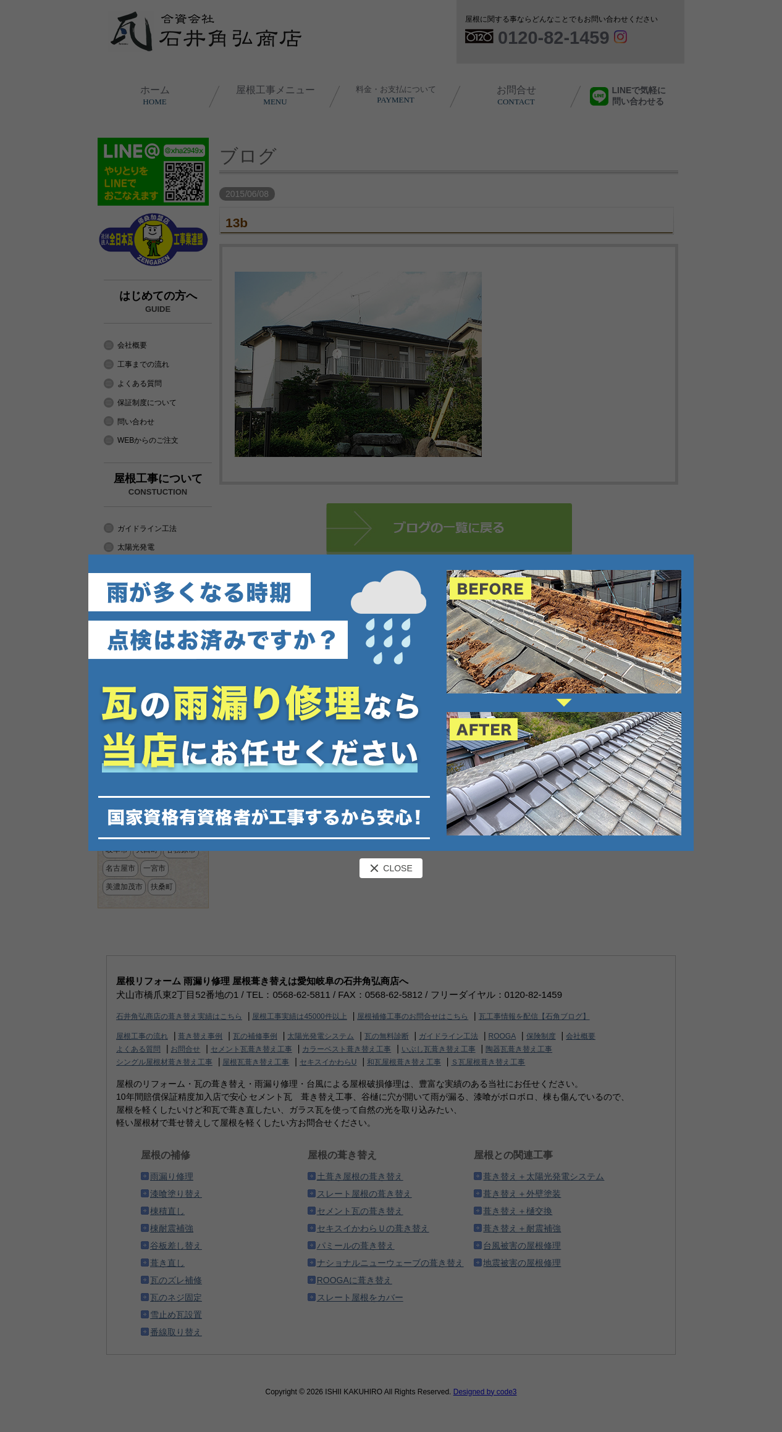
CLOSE (390, 868)
